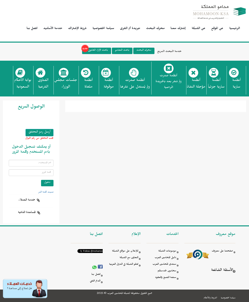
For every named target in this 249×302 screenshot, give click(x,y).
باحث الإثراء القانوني (95, 51)
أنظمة (236, 84)
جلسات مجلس (65, 84)
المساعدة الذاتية (27, 213)
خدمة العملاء (26, 200)
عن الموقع (217, 29)
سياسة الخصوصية (103, 29)
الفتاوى (43, 84)
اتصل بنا (32, 29)
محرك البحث (155, 29)
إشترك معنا (178, 29)
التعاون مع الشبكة (129, 258)
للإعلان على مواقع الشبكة (125, 251)
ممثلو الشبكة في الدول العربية (123, 264)
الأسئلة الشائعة (222, 270)
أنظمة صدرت (135, 84)
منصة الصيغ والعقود (165, 277)
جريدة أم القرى (130, 29)
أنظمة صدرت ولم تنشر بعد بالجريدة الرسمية (168, 82)
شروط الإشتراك (77, 29)
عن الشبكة (198, 29)
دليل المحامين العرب (165, 258)
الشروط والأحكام (210, 298)
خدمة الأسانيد (52, 29)
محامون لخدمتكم (167, 271)
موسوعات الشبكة (167, 251)
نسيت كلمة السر (45, 192)
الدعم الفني (95, 281)
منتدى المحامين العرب (164, 264)
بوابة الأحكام (22, 84)
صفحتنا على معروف (222, 251)
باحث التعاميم (122, 50)
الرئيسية (234, 29)
